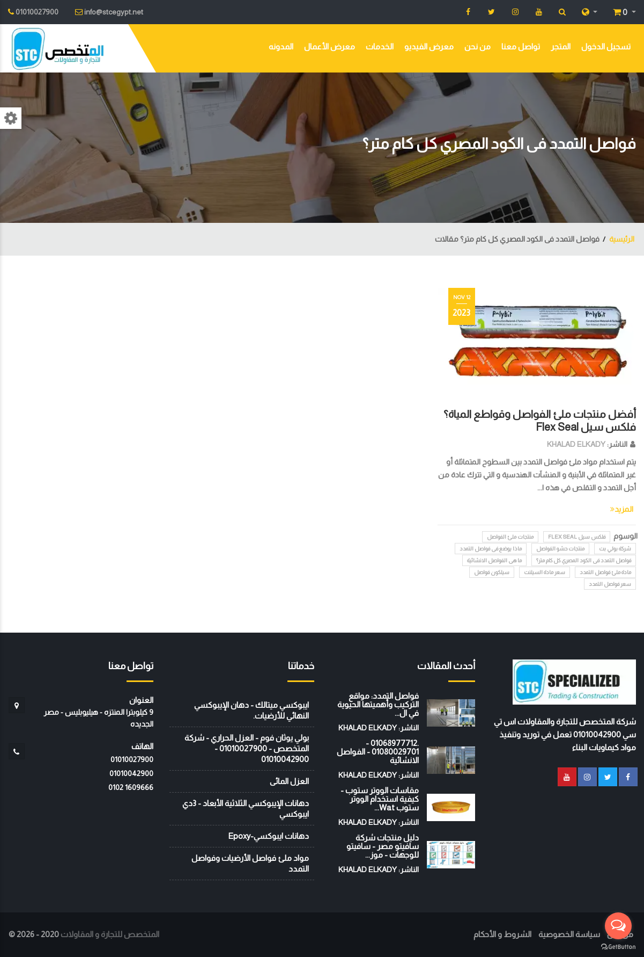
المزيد (621, 509)
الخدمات (380, 46)
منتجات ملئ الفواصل (510, 537)
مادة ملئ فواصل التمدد (605, 572)
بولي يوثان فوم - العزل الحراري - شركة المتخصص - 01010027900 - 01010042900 (246, 748)
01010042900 (131, 773)
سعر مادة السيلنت (544, 572)
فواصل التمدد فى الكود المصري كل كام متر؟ (583, 560)
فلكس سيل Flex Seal (576, 537)
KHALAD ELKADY (576, 444)
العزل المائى (289, 781)
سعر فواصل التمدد (610, 584)
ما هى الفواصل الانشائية (494, 560)
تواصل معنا (520, 46)
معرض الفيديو (429, 46)
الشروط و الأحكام (502, 934)
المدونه (281, 46)
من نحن (477, 46)
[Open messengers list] (618, 925)
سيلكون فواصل (491, 572)
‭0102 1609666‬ (130, 787)
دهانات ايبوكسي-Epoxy (268, 835)
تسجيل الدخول (606, 46)
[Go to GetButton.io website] (618, 946)
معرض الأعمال (329, 46)
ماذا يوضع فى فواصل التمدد (491, 549)
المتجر (561, 46)
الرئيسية (621, 239)
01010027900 (131, 759)
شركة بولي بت (615, 549)
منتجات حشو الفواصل (560, 549)
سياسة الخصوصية (569, 934)
